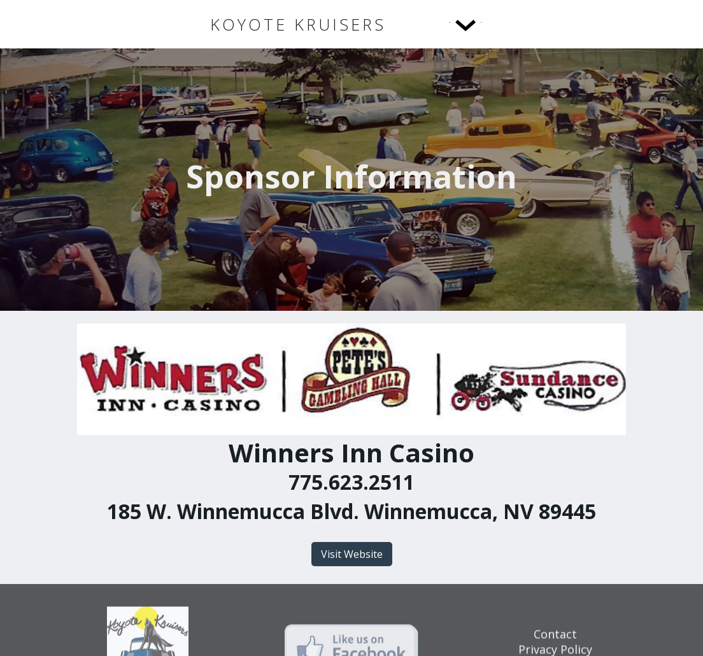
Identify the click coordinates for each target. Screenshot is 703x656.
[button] (439, 24)
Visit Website (352, 554)
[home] (298, 24)
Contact (555, 638)
